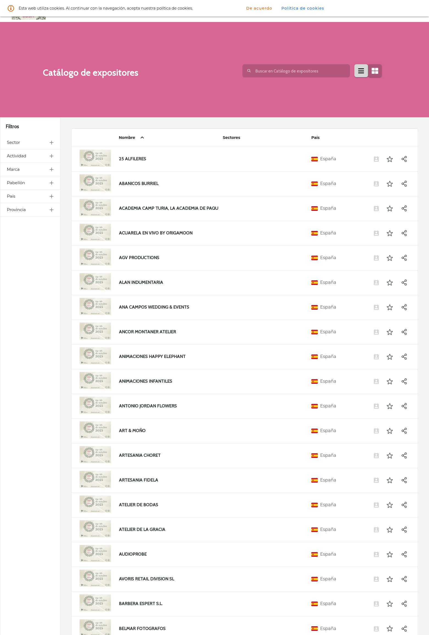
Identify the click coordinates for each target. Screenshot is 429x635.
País (30, 196)
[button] (389, 158)
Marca (30, 169)
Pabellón (30, 182)
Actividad (30, 155)
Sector (30, 142)
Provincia (30, 209)
